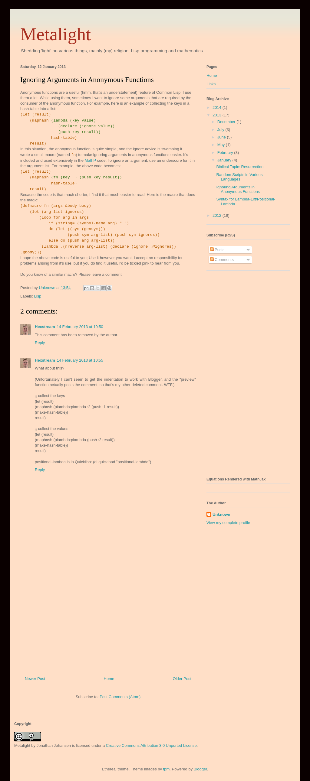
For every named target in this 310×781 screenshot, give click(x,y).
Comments (222, 259)
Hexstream (45, 326)
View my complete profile (228, 522)
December (227, 121)
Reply (40, 342)
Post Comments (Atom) (120, 697)
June (222, 137)
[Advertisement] (108, 617)
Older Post (182, 678)
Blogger (200, 769)
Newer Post (35, 678)
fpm (166, 769)
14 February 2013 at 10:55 (80, 360)
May (221, 144)
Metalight (55, 34)
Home (109, 678)
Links (211, 84)
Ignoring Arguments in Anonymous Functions (238, 189)
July (221, 129)
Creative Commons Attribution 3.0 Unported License (151, 745)
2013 (218, 115)
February (225, 152)
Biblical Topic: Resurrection (239, 166)
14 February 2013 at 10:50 (80, 326)
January (224, 160)
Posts (217, 249)
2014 (218, 107)
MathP (90, 160)
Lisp (37, 296)
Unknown (221, 514)
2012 (218, 215)
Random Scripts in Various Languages (239, 177)
